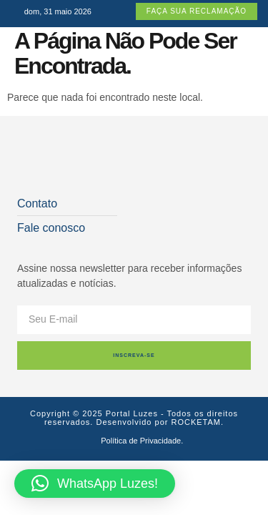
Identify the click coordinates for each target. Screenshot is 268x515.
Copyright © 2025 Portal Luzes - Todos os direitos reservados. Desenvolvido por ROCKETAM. (134, 417)
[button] (94, 483)
